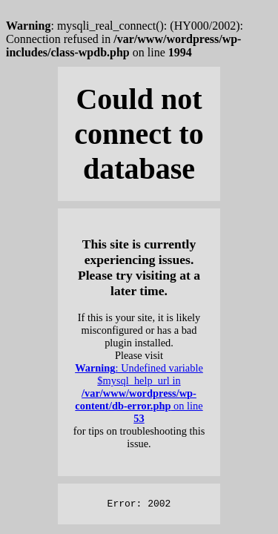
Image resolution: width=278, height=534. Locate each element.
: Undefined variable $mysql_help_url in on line (139, 393)
